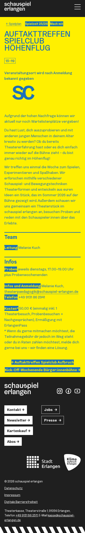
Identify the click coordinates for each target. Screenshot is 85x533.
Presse (50, 420)
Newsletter (17, 420)
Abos (11, 441)
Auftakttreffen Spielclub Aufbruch (44, 362)
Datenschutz (13, 488)
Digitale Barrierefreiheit (21, 502)
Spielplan (15, 24)
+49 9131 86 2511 (27, 515)
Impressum (12, 495)
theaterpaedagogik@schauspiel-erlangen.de (41, 291)
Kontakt (14, 409)
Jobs (48, 409)
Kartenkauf (17, 430)
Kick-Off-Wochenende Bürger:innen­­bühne (41, 369)
